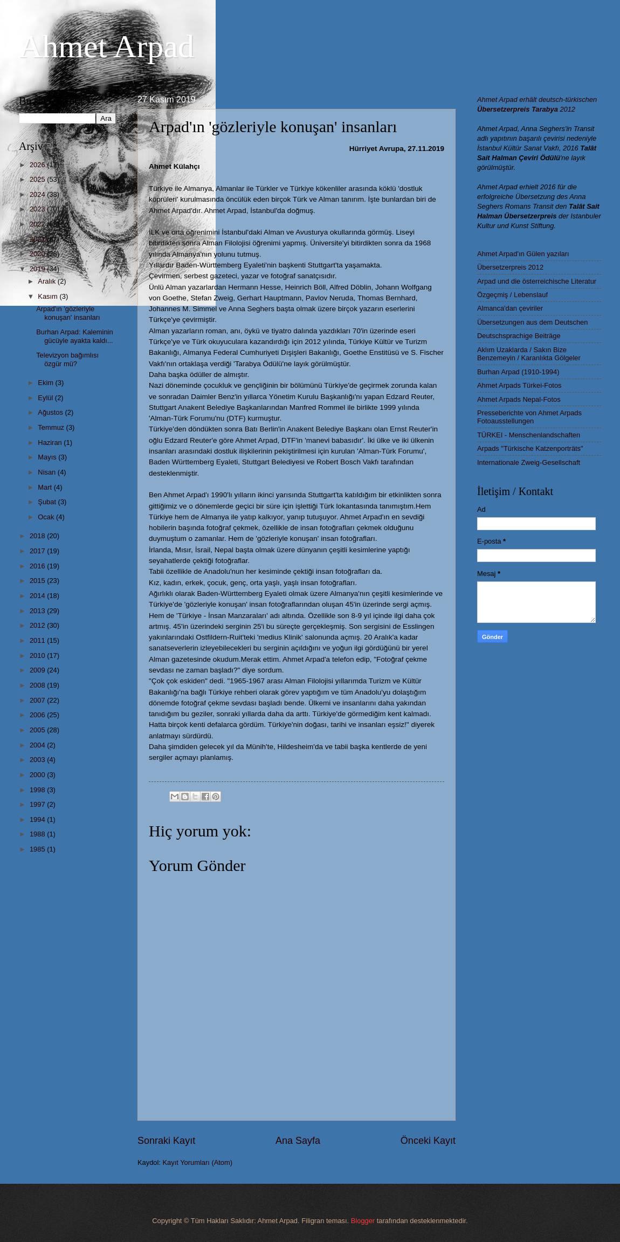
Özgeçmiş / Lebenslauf (512, 295)
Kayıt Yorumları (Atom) (198, 1162)
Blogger (363, 1221)
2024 (38, 194)
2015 (38, 581)
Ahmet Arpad (106, 46)
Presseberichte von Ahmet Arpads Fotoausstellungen (529, 417)
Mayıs (48, 457)
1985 (38, 849)
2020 (38, 254)
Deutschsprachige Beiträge (519, 336)
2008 (38, 685)
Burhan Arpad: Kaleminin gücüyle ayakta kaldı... (74, 336)
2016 (38, 566)
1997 (38, 804)
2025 (38, 179)
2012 (38, 625)
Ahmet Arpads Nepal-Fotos (519, 399)
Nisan (48, 472)
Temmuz (52, 427)
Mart (45, 487)
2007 (38, 700)
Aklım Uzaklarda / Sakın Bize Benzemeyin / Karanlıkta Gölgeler (529, 354)
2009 (38, 670)
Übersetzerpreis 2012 (510, 267)
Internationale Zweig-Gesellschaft (528, 462)
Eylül (46, 398)
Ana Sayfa (297, 1140)
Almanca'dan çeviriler (510, 308)
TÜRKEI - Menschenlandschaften (528, 435)
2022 (38, 224)
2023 (38, 209)
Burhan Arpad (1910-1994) (518, 372)
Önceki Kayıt (428, 1140)
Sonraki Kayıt (166, 1140)
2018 (38, 536)
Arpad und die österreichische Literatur (536, 281)
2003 (38, 760)
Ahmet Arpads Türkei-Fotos (519, 385)
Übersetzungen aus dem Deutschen (532, 322)
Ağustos (51, 412)
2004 (38, 745)
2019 (38, 269)
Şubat (48, 502)
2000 (38, 775)
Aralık (48, 281)
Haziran (51, 442)
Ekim (46, 383)
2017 (38, 551)
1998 (38, 790)
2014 (38, 596)
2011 (38, 640)
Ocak (47, 517)
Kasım (48, 296)
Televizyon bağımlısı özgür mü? (67, 359)
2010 (38, 655)
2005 (38, 730)
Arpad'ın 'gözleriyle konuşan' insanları (68, 313)
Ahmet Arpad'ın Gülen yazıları (523, 254)
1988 (38, 834)
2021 (38, 239)
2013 (38, 611)
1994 (38, 819)
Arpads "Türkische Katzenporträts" (530, 448)
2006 (38, 715)
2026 (38, 165)
